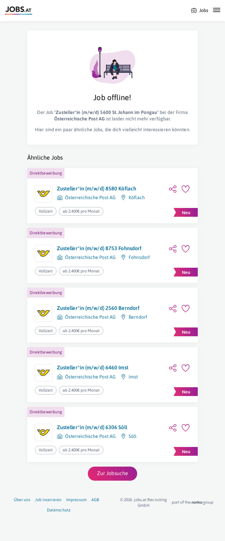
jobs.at (140, 499)
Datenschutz (59, 510)
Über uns (22, 499)
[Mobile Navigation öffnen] (216, 10)
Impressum (76, 499)
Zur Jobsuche (112, 473)
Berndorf (138, 317)
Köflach (137, 197)
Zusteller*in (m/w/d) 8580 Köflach (96, 188)
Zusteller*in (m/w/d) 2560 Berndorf (98, 308)
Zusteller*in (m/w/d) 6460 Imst (92, 367)
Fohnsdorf (139, 257)
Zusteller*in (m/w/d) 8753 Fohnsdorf (99, 248)
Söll (133, 436)
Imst (133, 376)
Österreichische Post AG (90, 197)
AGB (95, 499)
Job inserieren (48, 499)
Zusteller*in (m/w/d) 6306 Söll (92, 427)
